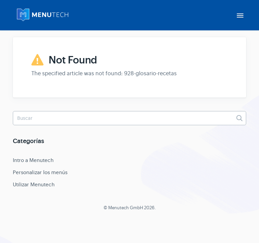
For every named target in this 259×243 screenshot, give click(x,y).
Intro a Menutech (33, 160)
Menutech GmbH (125, 208)
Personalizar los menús (40, 172)
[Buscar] (129, 118)
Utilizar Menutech (34, 184)
